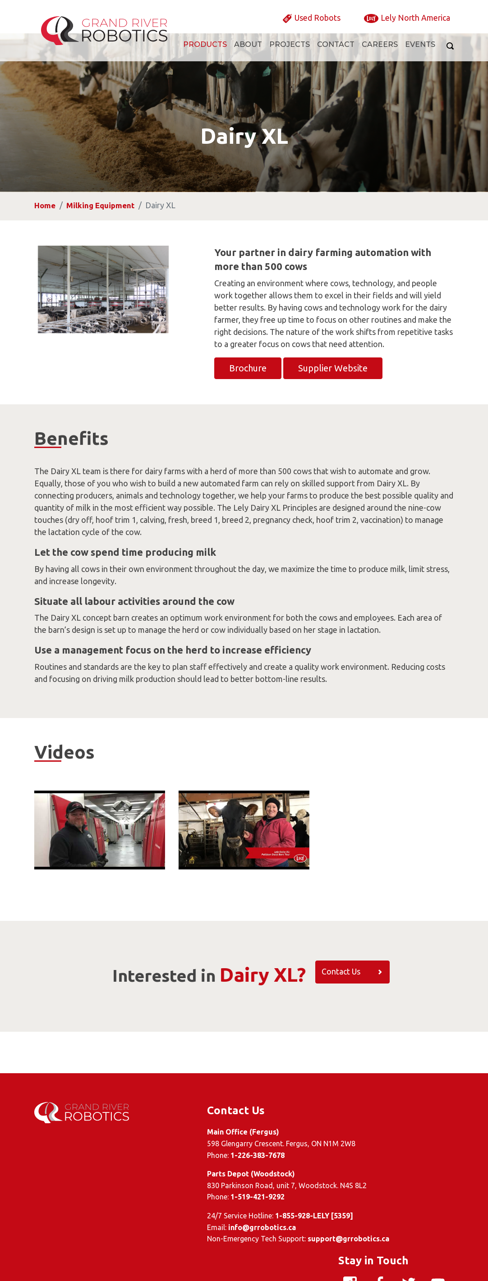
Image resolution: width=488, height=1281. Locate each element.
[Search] (448, 54)
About (248, 52)
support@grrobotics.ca (290, 1239)
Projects (289, 52)
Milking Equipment (102, 246)
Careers (380, 52)
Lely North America (410, 25)
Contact (335, 52)
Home (45, 246)
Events (420, 52)
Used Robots (304, 25)
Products (205, 52)
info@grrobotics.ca (204, 1227)
